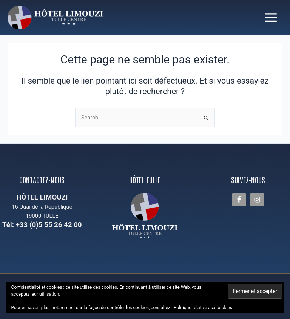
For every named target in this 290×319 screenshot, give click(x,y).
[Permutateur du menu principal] (270, 17)
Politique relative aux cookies (203, 307)
